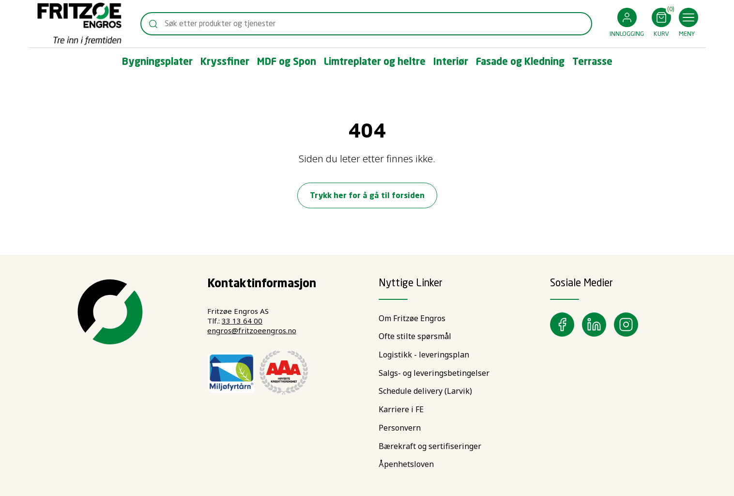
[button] (627, 24)
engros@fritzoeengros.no (251, 330)
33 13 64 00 (242, 321)
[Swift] (79, 24)
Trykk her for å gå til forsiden (367, 196)
